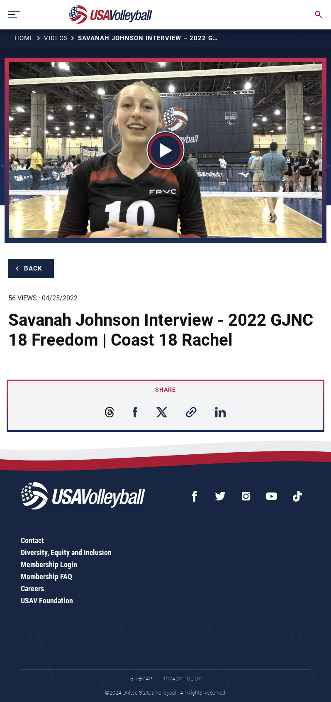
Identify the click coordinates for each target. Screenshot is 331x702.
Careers (32, 588)
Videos (56, 38)
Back (33, 268)
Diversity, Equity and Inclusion (66, 552)
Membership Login (49, 564)
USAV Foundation (47, 600)
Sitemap (141, 678)
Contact (32, 540)
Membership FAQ (46, 576)
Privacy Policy (181, 678)
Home (24, 38)
